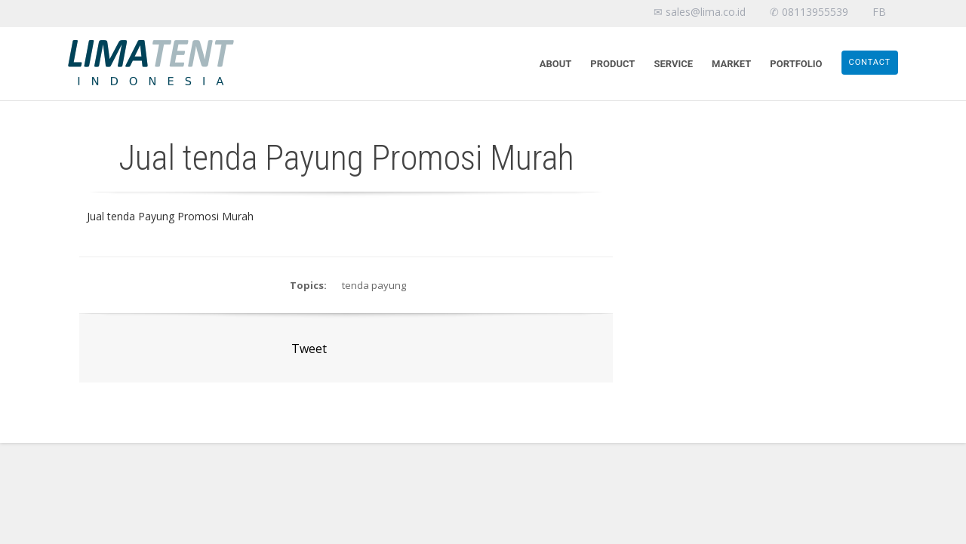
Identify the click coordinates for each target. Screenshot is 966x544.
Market (731, 63)
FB (879, 12)
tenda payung (374, 285)
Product (612, 63)
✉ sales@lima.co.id (700, 12)
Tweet (309, 348)
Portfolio (796, 63)
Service (673, 63)
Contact (870, 62)
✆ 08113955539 (809, 12)
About (556, 63)
